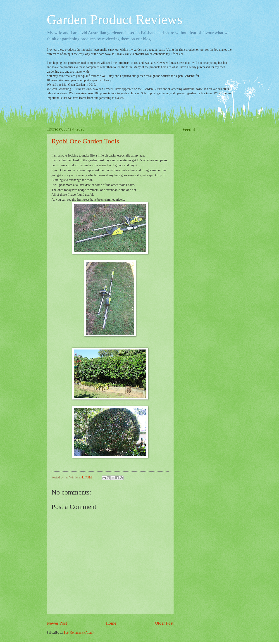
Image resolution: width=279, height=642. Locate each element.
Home (111, 623)
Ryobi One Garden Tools (85, 141)
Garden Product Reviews (115, 19)
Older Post (164, 623)
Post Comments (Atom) (78, 632)
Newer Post (57, 623)
